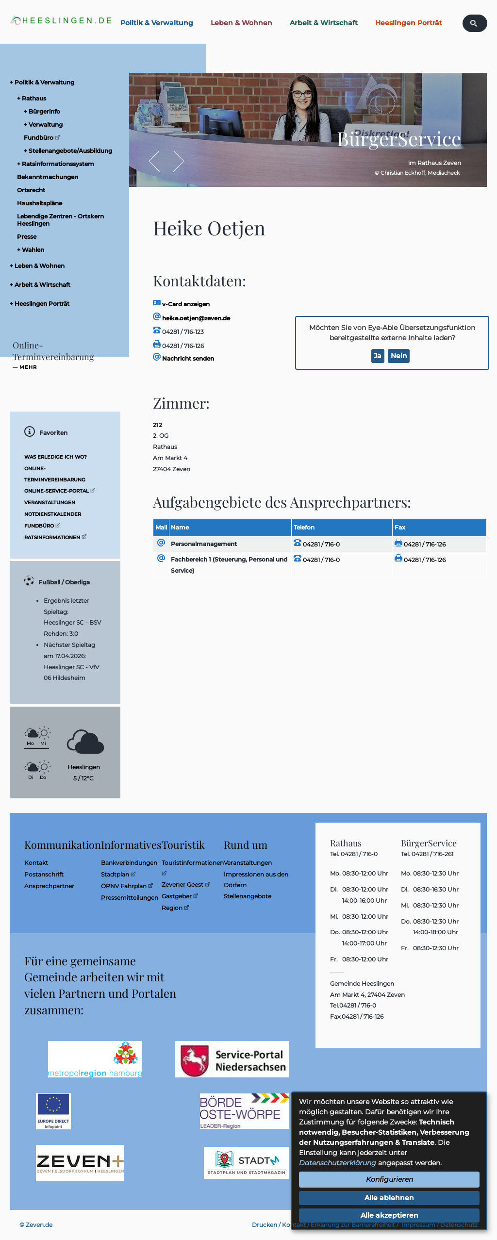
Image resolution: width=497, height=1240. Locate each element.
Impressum (418, 1224)
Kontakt (294, 1224)
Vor (174, 161)
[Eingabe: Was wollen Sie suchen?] (481, 23)
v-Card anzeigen (181, 304)
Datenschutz (459, 1224)
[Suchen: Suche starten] (473, 23)
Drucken (264, 1224)
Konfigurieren (389, 1179)
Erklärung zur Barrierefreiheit (353, 1224)
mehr (28, 367)
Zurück (159, 161)
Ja (377, 355)
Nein (399, 355)
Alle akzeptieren (389, 1215)
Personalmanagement (204, 543)
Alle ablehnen (389, 1197)
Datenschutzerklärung (337, 1162)
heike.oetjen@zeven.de (191, 318)
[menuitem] (68, 82)
